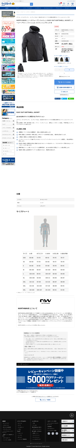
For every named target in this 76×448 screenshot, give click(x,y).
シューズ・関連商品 (22, 439)
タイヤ (19, 425)
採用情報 (50, 426)
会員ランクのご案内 (52, 421)
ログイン (29, 392)
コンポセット (21, 427)
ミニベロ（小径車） (7, 439)
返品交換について (8, 151)
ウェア (17, 8)
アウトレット (59, 8)
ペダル (19, 429)
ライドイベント (36, 435)
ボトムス (20, 437)
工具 (34, 423)
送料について (7, 148)
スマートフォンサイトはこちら (37, 443)
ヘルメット (20, 433)
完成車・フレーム (6, 120)
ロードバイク (6, 423)
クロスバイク (6, 425)
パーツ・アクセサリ (27, 8)
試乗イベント (36, 433)
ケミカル (35, 425)
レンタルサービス (37, 439)
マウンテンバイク (7, 429)
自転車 (6, 8)
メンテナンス (38, 8)
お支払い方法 (7, 145)
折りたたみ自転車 (7, 427)
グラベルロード (6, 437)
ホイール (20, 423)
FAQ (5, 154)
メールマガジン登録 (52, 430)
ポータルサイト (51, 428)
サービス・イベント (69, 8)
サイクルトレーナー (48, 8)
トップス (20, 435)
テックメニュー (36, 437)
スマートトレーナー (37, 429)
